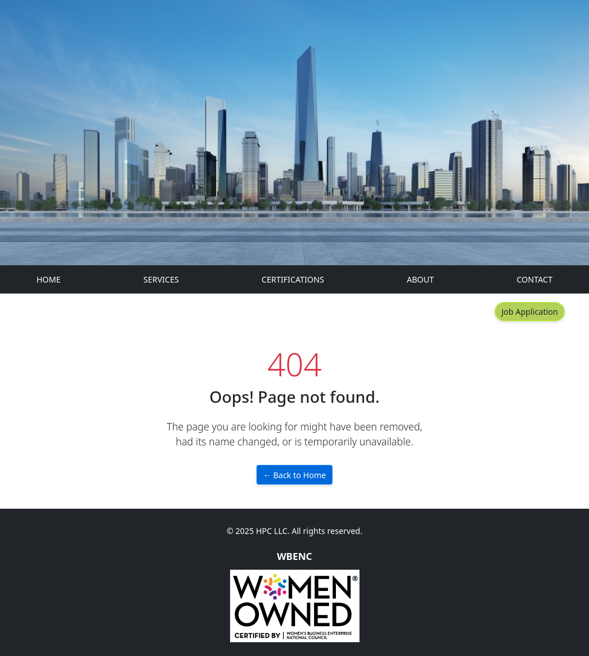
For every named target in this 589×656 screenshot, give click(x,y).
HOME (49, 279)
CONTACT (534, 279)
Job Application (530, 311)
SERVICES (161, 279)
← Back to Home (294, 475)
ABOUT (420, 279)
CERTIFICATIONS (293, 279)
